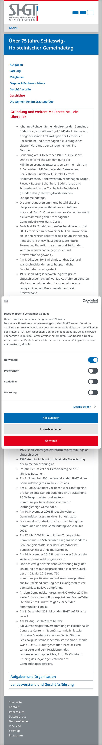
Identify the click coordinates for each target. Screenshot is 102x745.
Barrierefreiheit (19, 721)
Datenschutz (17, 716)
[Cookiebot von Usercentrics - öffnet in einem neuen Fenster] (82, 301)
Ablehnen (51, 440)
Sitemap (14, 731)
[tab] (51, 114)
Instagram (16, 735)
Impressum (16, 712)
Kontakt (14, 707)
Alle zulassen (51, 417)
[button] (51, 114)
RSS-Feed (15, 726)
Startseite (15, 702)
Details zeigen (82, 406)
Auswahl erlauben (51, 429)
